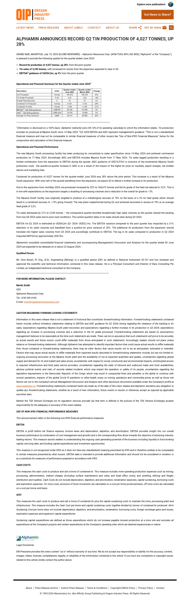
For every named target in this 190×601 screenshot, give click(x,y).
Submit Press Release (72, 588)
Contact (94, 27)
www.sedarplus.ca (25, 386)
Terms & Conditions (97, 588)
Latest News (25, 27)
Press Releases (49, 27)
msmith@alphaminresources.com (41, 302)
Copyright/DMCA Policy (122, 588)
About (29, 588)
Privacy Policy (145, 588)
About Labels (73, 27)
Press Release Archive (46, 588)
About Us (112, 27)
